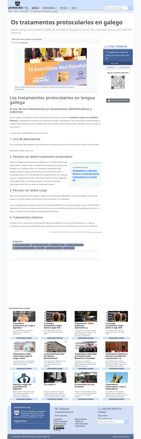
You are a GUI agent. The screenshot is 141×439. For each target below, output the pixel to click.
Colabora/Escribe (60, 423)
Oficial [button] (63, 8)
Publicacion (69, 248)
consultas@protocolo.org (64, 412)
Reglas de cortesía (40, 245)
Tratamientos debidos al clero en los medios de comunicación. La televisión (116, 357)
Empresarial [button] (49, 8)
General (40, 248)
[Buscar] (116, 8)
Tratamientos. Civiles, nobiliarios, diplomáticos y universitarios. (84, 326)
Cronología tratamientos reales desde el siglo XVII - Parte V (114, 326)
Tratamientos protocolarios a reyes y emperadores (115, 386)
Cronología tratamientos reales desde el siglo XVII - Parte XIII (53, 326)
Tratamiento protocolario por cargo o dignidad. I (24, 325)
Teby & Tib (79, 421)
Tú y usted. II (49, 384)
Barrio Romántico (81, 423)
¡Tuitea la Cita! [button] (125, 67)
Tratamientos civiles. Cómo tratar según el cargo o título (22, 356)
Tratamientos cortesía (24, 248)
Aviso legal (58, 419)
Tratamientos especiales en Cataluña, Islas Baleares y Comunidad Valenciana (86, 357)
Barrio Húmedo (81, 419)
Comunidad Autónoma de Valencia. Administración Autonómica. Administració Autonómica (54, 359)
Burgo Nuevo (80, 426)
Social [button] (35, 8)
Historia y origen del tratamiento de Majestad (22, 386)
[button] (56, 66)
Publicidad (102, 412)
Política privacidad (60, 421)
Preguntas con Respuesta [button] (118, 100)
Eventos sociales (21, 245)
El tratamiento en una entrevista (84, 385)
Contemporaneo (53, 248)
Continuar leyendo (24, 338)
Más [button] (74, 8)
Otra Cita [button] (111, 67)
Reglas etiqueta (57, 245)
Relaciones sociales (75, 245)
